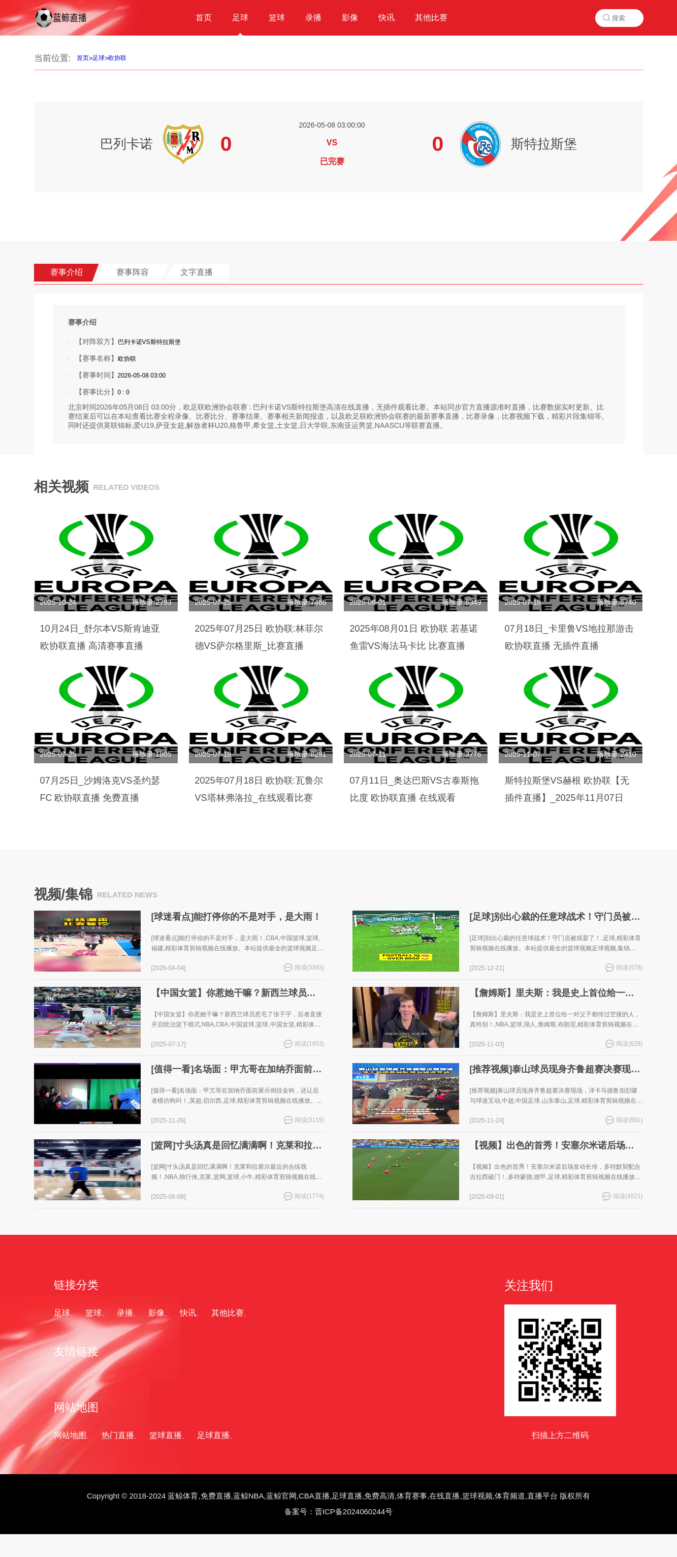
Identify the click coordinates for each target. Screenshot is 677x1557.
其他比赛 (227, 1313)
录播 (125, 1313)
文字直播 (196, 272)
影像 (156, 1313)
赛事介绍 (66, 272)
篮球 (93, 1313)
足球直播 (213, 1435)
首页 (83, 57)
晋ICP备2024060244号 (354, 1511)
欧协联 (117, 57)
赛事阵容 (132, 272)
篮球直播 (165, 1435)
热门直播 (118, 1435)
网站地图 (70, 1435)
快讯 (188, 1313)
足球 (98, 57)
